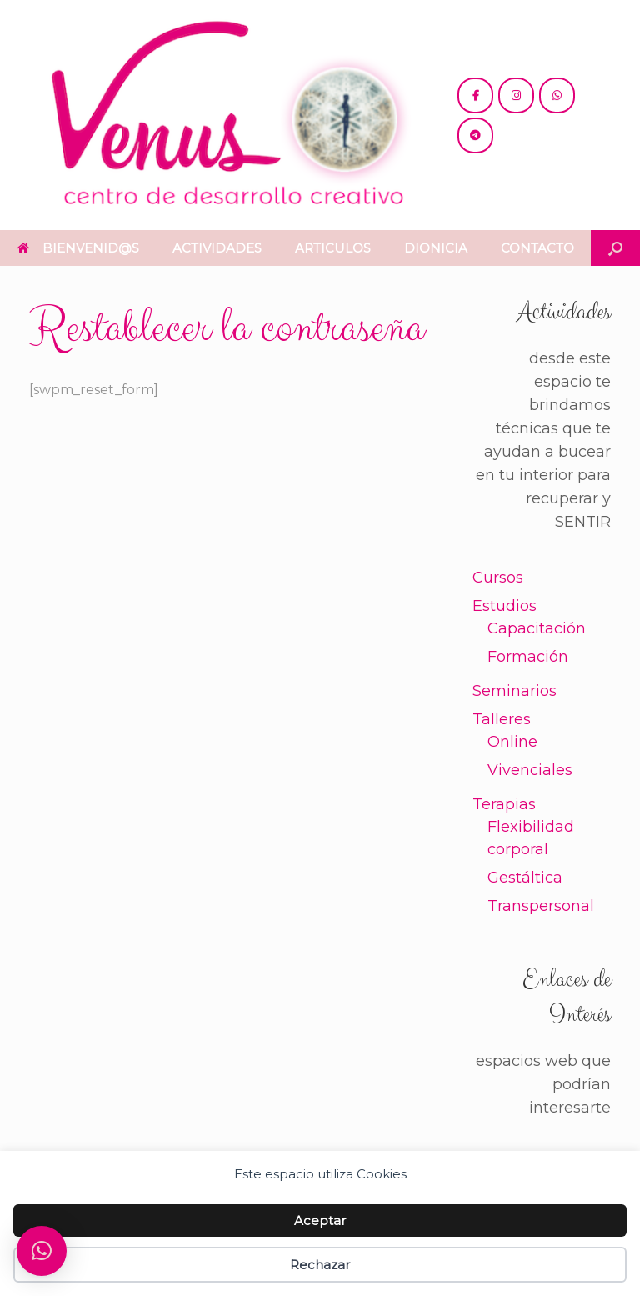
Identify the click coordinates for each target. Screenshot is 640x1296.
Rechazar (320, 1265)
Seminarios (514, 691)
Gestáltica (525, 877)
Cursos (497, 577)
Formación (528, 657)
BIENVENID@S (78, 248)
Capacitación (537, 628)
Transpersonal (541, 906)
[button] (615, 248)
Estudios (504, 606)
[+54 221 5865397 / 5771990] (557, 95)
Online (513, 742)
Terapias (504, 804)
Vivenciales (530, 770)
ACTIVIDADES (217, 248)
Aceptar (320, 1220)
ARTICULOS (333, 248)
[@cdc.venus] (475, 95)
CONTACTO (537, 248)
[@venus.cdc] (516, 95)
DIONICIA (436, 248)
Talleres (501, 719)
